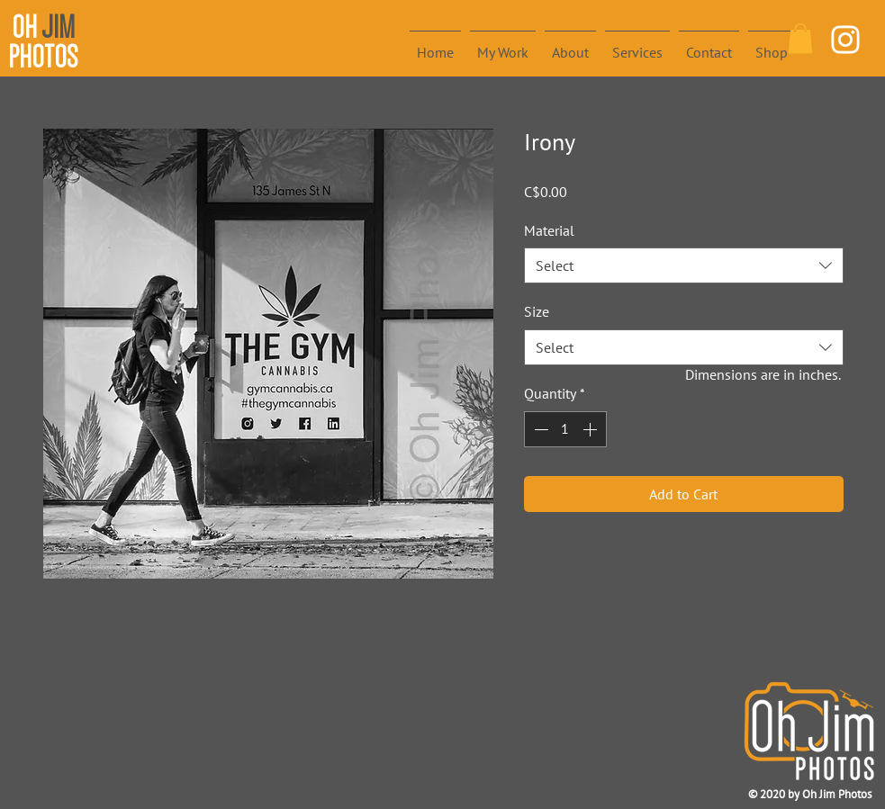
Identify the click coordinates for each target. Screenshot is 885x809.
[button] (800, 38)
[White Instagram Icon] (845, 39)
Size (536, 311)
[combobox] (684, 265)
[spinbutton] (565, 429)
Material (549, 230)
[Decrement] (539, 429)
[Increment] (591, 429)
